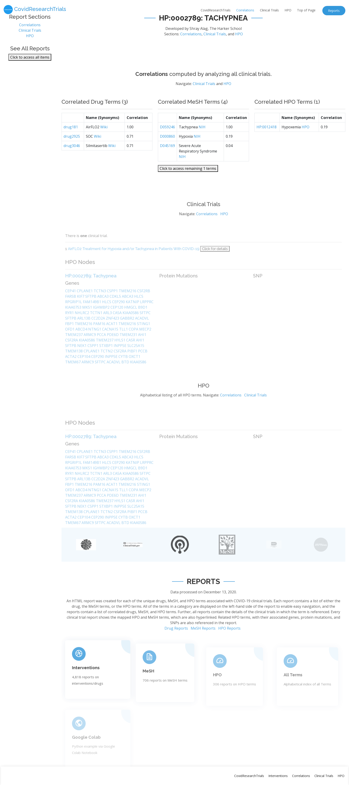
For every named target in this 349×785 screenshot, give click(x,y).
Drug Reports (176, 648)
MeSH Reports (203, 648)
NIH (202, 142)
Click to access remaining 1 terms (188, 183)
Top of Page (306, 10)
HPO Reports (229, 648)
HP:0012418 (267, 142)
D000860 (167, 151)
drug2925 (72, 151)
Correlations (245, 10)
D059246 (167, 142)
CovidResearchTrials (216, 10)
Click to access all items (29, 61)
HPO (288, 10)
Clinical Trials (269, 10)
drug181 (71, 142)
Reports (334, 10)
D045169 (167, 160)
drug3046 (72, 160)
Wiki (104, 142)
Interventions (278, 776)
